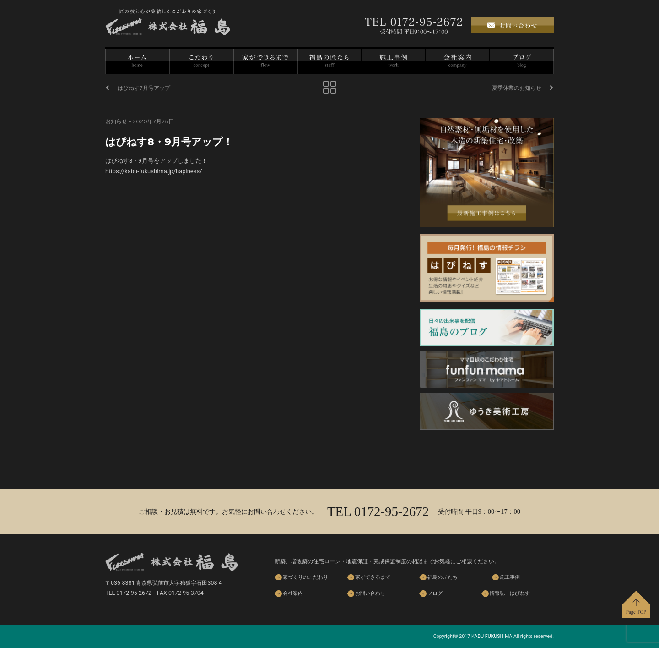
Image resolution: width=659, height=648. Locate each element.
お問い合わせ (370, 593)
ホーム (137, 61)
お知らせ (116, 121)
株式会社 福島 (167, 22)
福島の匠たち (329, 61)
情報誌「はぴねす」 (512, 593)
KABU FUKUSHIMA (491, 636)
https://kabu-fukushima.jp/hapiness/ (153, 171)
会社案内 (458, 61)
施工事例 (394, 61)
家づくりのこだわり (201, 61)
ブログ (522, 61)
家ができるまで (265, 61)
